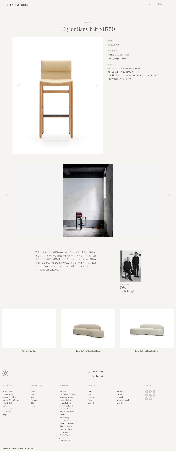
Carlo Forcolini (65, 441)
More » (33, 406)
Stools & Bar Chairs (9, 397)
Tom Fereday (64, 417)
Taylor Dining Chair (29, 351)
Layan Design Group (67, 394)
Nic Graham (64, 432)
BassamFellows (65, 403)
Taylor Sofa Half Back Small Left (146, 351)
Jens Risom (63, 438)
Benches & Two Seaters (11, 400)
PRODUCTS (7, 385)
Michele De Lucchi (66, 406)
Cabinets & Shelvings (10, 409)
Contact (91, 403)
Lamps (4, 415)
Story (90, 391)
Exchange (34, 400)
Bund (33, 391)
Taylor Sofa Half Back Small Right (88, 351)
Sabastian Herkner (66, 409)
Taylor (88, 22)
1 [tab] (87, 240)
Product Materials (122, 400)
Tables (4, 406)
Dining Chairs (7, 391)
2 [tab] (90, 240)
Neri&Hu (63, 391)
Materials (127, 75)
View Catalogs (96, 371)
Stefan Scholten (65, 400)
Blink (32, 403)
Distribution (120, 391)
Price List (119, 403)
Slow (33, 394)
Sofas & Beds (7, 403)
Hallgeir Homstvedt (66, 412)
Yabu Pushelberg (127, 289)
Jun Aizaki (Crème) (66, 429)
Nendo (62, 415)
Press (90, 400)
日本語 (159, 4)
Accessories (6, 412)
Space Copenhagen (67, 423)
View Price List (96, 376)
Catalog (119, 394)
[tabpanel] (88, 200)
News (90, 394)
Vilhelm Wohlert (65, 435)
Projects (91, 397)
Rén (32, 397)
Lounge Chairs (7, 394)
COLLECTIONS (37, 385)
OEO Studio (64, 420)
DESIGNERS (65, 385)
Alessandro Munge (66, 397)
